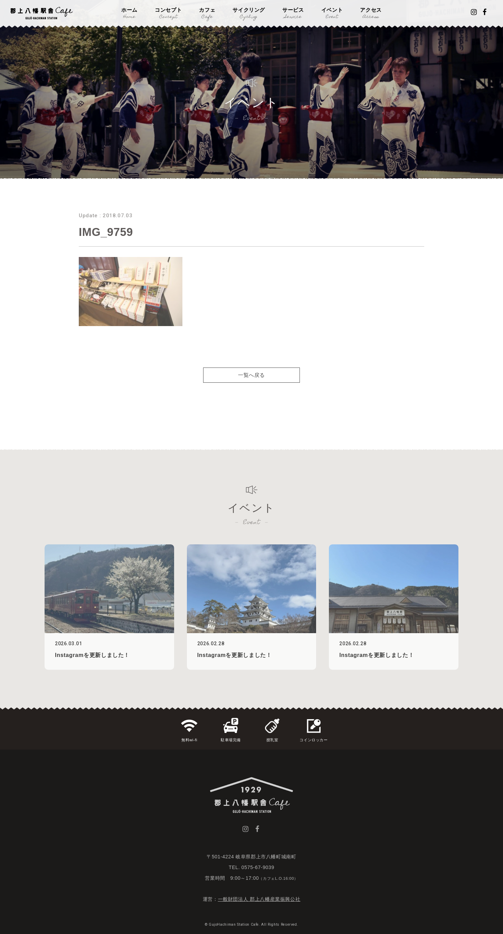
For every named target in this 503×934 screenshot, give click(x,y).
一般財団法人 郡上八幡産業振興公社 (259, 899)
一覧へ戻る (251, 386)
